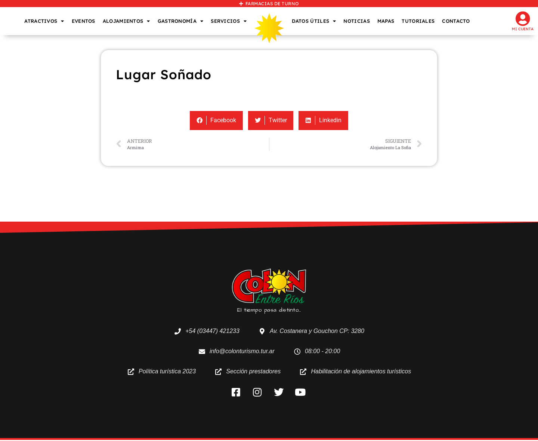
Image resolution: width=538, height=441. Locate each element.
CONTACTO (456, 21)
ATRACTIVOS (44, 21)
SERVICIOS (229, 21)
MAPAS (386, 21)
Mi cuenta (523, 29)
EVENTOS (83, 21)
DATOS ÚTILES (314, 21)
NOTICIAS (356, 21)
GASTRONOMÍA (181, 21)
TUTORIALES (418, 21)
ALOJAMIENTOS (126, 21)
